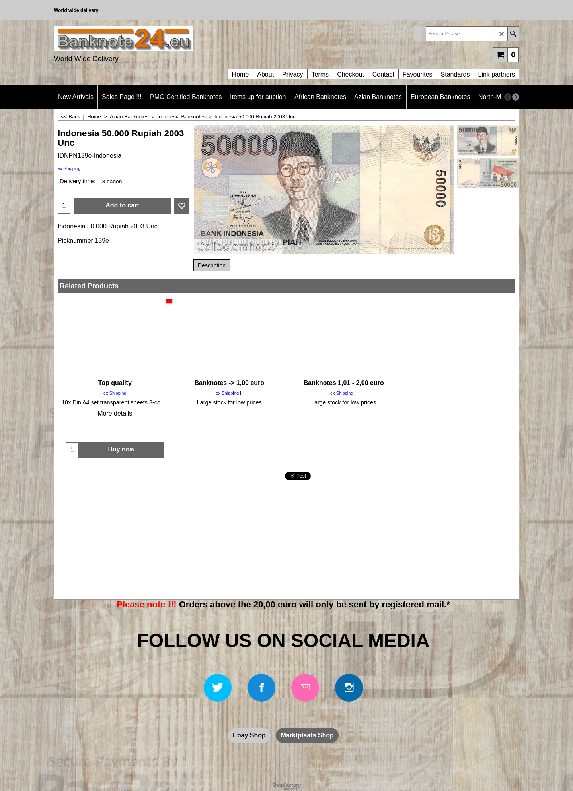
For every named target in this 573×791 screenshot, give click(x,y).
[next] (515, 97)
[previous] (507, 97)
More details (114, 413)
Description (212, 265)
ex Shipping (69, 168)
